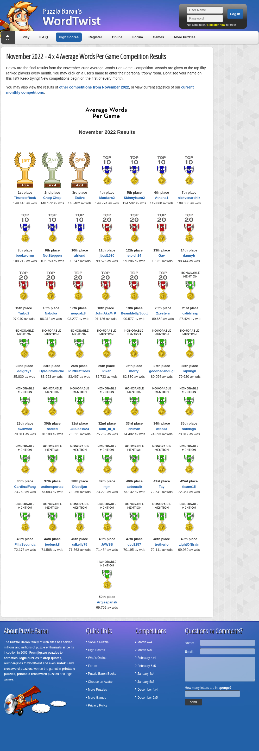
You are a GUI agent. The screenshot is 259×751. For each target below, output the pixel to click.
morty (133, 371)
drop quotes (52, 658)
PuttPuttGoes (79, 371)
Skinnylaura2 (134, 198)
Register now (216, 24)
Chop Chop (52, 198)
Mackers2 (107, 198)
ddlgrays (24, 371)
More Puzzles (184, 37)
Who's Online (97, 658)
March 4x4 (144, 642)
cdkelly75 (79, 544)
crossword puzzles (18, 669)
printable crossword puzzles (38, 674)
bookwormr (25, 255)
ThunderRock (25, 198)
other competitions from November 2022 (94, 87)
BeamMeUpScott (134, 313)
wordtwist (34, 663)
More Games (97, 697)
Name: (189, 643)
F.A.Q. (44, 37)
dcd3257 (134, 544)
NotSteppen (52, 255)
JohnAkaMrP (105, 313)
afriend (79, 255)
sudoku (62, 663)
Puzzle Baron (20, 642)
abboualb (134, 487)
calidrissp (190, 313)
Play (26, 37)
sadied (52, 429)
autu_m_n (107, 429)
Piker (106, 371)
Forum (137, 37)
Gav (162, 255)
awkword (25, 429)
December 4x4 (147, 689)
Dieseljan (79, 487)
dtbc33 (161, 429)
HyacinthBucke (52, 371)
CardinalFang (25, 487)
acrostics (11, 658)
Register (95, 37)
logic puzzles (29, 658)
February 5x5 (146, 666)
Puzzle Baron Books (102, 674)
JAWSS (107, 544)
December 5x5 (147, 697)
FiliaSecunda (25, 544)
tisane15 (189, 487)
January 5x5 (145, 682)
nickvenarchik (189, 198)
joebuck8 (52, 544)
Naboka (51, 313)
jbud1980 (107, 255)
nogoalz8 (78, 313)
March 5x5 (144, 650)
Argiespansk (107, 602)
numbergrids (13, 663)
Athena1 (161, 198)
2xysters (163, 313)
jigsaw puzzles (48, 652)
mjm (107, 487)
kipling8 (189, 371)
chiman (134, 429)
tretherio (162, 544)
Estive (80, 198)
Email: (189, 651)
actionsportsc (52, 487)
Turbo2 (23, 313)
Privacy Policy (98, 705)
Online (117, 37)
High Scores (69, 37)
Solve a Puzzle (98, 642)
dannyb (189, 255)
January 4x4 (145, 674)
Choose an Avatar (100, 682)
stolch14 (134, 255)
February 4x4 (146, 658)
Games (158, 37)
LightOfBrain (189, 544)
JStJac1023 (80, 429)
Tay (161, 487)
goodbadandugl (161, 371)
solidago (189, 429)
